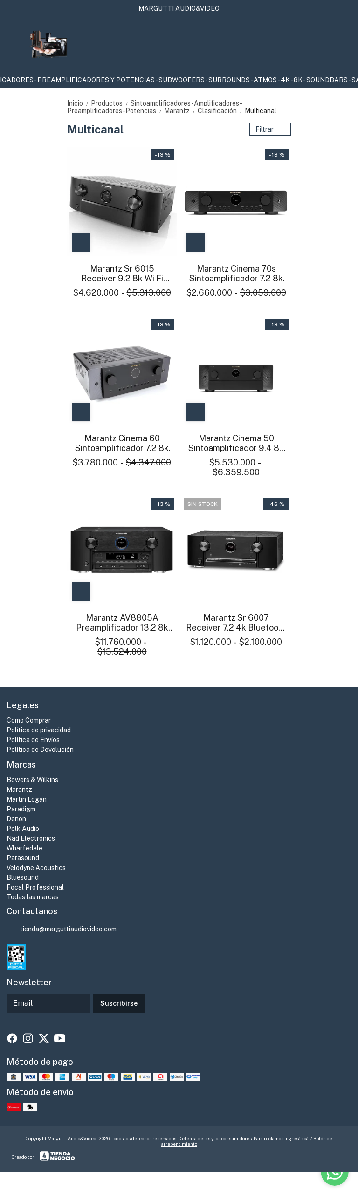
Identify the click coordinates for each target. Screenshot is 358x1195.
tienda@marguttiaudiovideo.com (62, 929)
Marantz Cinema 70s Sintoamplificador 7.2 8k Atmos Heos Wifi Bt (236, 273)
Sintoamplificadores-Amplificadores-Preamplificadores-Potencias (154, 107)
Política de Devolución (40, 749)
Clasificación (221, 110)
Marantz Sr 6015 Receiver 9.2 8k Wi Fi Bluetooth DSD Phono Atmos (122, 273)
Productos (111, 103)
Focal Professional (35, 887)
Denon (16, 819)
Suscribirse (119, 1003)
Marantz (181, 110)
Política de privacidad (39, 730)
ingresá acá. (297, 1138)
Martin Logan (27, 799)
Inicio (79, 103)
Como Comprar (29, 720)
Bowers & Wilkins (32, 779)
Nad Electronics (31, 838)
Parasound (23, 858)
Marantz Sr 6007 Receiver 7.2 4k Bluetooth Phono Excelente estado (236, 622)
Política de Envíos (33, 740)
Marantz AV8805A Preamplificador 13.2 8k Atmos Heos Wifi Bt (122, 622)
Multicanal (260, 110)
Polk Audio (23, 828)
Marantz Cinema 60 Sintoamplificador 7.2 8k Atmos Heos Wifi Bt (122, 443)
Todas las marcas (33, 897)
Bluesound (23, 877)
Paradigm (21, 809)
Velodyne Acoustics (36, 867)
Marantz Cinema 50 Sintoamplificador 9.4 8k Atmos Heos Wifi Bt (236, 443)
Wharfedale (24, 848)
